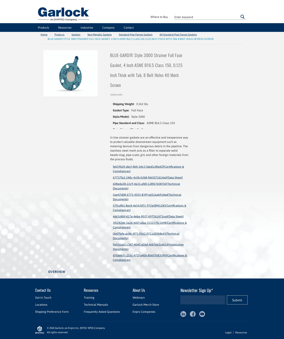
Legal (228, 332)
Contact (129, 27)
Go (242, 16)
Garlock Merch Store (146, 304)
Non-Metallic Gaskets (99, 34)
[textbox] (210, 17)
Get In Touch (43, 297)
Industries (87, 27)
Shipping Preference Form (52, 311)
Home (44, 34)
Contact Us (43, 290)
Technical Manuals (96, 304)
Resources (65, 27)
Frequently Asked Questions (102, 311)
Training (89, 297)
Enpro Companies (144, 311)
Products (43, 27)
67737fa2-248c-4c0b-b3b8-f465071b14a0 (148, 177)
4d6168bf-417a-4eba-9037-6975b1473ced (148, 216)
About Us (139, 290)
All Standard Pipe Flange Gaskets (178, 34)
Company (108, 27)
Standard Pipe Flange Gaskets (136, 34)
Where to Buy (159, 16)
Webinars (139, 297)
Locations (41, 304)
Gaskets (76, 34)
